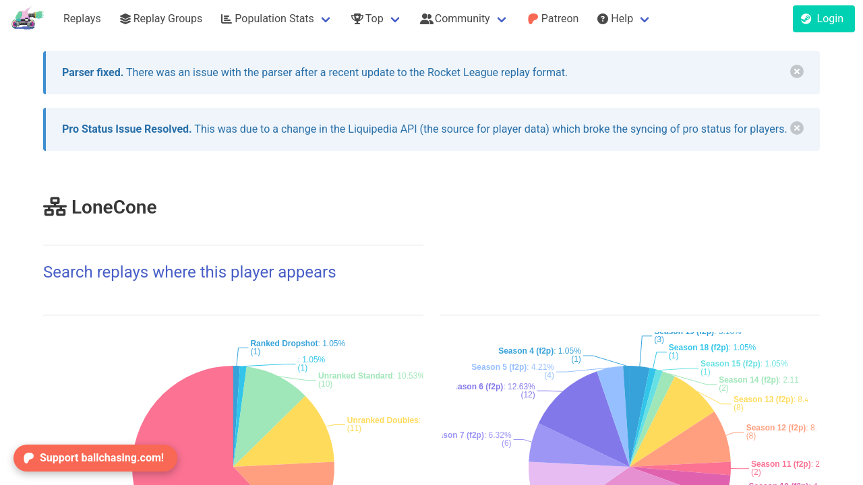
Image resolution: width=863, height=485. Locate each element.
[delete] (797, 71)
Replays (82, 18)
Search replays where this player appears (189, 272)
